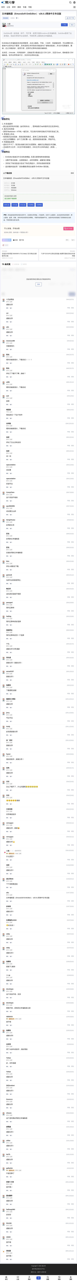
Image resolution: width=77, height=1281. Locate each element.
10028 (8, 1237)
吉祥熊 (8, 423)
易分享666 (9, 879)
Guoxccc (9, 1099)
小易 (7, 851)
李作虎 (8, 657)
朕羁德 (8, 1127)
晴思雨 (8, 409)
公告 (8, 7)
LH (7, 313)
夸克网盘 (31, 205)
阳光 (7, 354)
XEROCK (9, 1016)
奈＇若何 (9, 740)
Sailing (8, 616)
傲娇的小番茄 (10, 699)
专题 (24, 7)
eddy (8, 934)
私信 (72, 25)
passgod (9, 602)
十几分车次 (10, 299)
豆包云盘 (22, 205)
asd (7, 396)
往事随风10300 (11, 920)
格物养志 (9, 630)
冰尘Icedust (10, 1085)
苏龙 (7, 533)
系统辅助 (5, 18)
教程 (19, 7)
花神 (7, 865)
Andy (8, 726)
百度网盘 (39, 205)
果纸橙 (8, 1251)
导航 (30, 7)
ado (7, 327)
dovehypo (9, 989)
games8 (9, 575)
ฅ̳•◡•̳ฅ (8, 975)
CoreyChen (10, 492)
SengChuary (10, 520)
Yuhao (8, 1058)
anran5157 (10, 671)
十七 (7, 644)
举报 (68, 308)
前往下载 (70, 18)
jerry (8, 712)
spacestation (11, 465)
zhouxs (8, 1113)
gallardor (9, 1168)
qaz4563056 (10, 506)
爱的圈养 (9, 1195)
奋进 (7, 437)
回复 (72, 308)
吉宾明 (8, 1044)
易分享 (43, 1266)
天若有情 (9, 809)
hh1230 (8, 1223)
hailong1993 (10, 1209)
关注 (64, 25)
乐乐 (7, 781)
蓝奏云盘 (6, 205)
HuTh (8, 1154)
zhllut (8, 1140)
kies (7, 561)
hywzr (8, 754)
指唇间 (8, 685)
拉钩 (7, 768)
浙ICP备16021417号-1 (38, 1269)
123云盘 (14, 205)
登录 (38, 284)
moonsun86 (10, 341)
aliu (7, 892)
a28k (8, 382)
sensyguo (9, 823)
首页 (3, 7)
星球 (14, 7)
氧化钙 (8, 588)
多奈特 (8, 906)
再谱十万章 (10, 1182)
